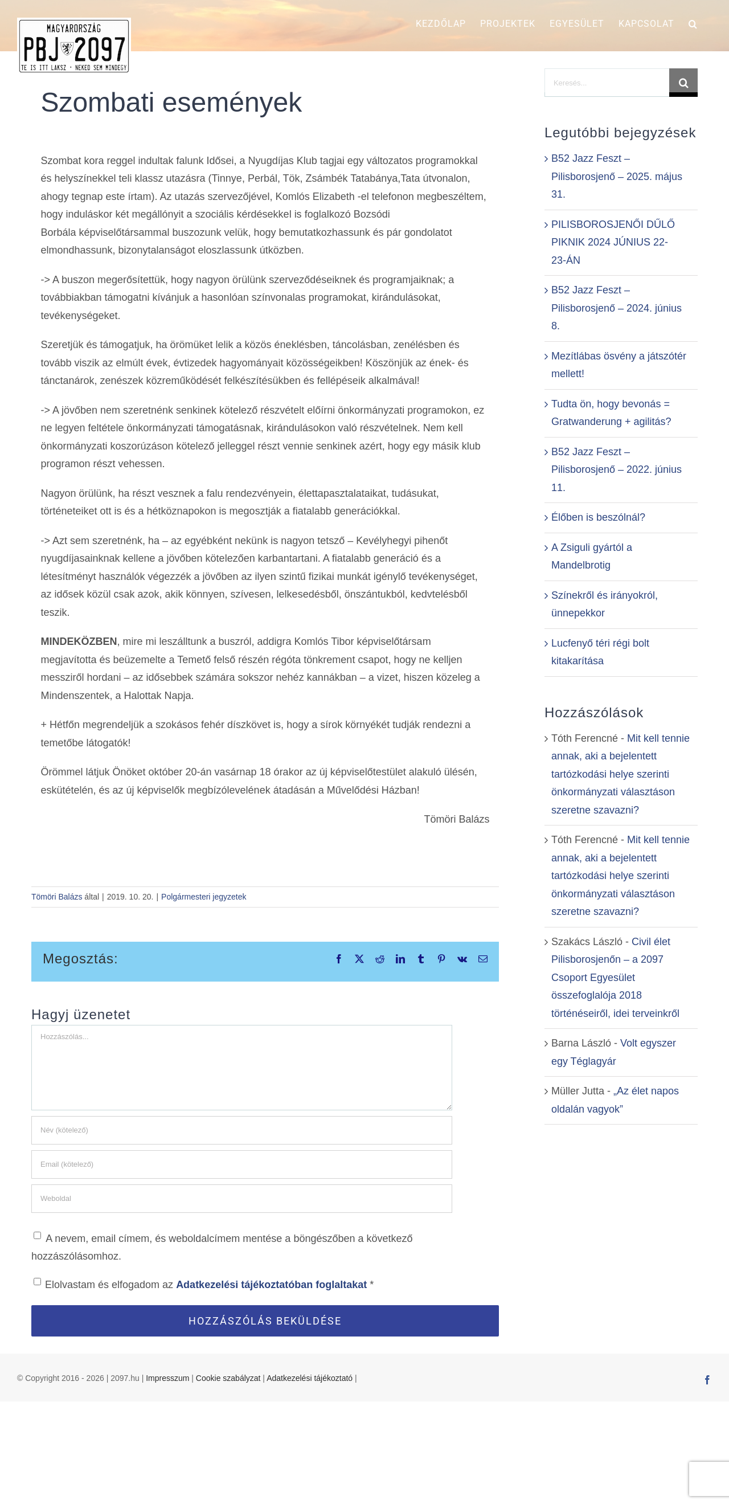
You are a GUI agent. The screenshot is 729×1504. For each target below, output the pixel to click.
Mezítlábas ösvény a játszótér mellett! (618, 365)
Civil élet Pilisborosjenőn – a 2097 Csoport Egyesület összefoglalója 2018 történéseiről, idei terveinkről (615, 977)
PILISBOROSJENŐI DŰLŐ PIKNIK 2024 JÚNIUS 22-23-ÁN (613, 242)
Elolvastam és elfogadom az (204, 1284)
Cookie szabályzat (228, 1480)
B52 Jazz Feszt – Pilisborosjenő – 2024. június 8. (616, 308)
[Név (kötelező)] (241, 1130)
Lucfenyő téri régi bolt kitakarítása (600, 652)
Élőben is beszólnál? (598, 517)
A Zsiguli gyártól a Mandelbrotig (591, 556)
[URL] (241, 1198)
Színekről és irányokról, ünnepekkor (604, 604)
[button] (693, 24)
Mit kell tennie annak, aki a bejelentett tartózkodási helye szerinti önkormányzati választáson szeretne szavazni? (620, 774)
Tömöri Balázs (56, 896)
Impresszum (167, 1480)
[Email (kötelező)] (241, 1164)
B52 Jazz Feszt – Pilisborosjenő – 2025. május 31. (616, 176)
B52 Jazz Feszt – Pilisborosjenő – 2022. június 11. (616, 469)
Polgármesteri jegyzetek (203, 896)
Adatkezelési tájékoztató (310, 1480)
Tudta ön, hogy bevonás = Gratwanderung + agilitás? (611, 413)
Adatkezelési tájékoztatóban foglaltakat (273, 1284)
